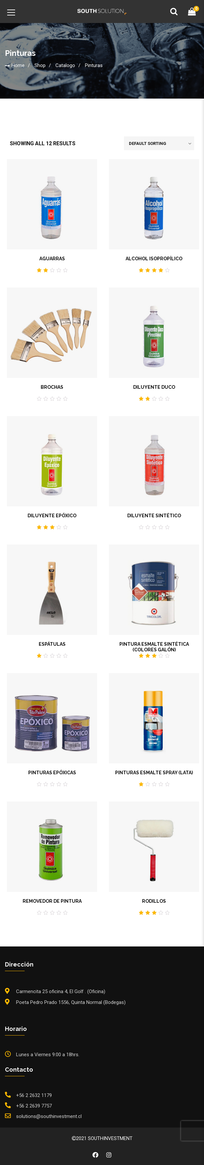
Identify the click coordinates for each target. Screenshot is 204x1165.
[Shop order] (159, 143)
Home (18, 65)
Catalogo (65, 65)
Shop (40, 65)
